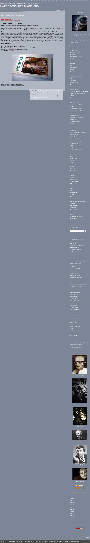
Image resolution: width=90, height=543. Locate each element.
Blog (71, 65)
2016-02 (72, 507)
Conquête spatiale (74, 89)
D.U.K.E (72, 324)
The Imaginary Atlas (74, 307)
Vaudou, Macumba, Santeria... (77, 216)
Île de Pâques (73, 128)
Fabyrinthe (72, 266)
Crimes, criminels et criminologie (77, 93)
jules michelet (38, 94)
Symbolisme (73, 207)
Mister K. (72, 333)
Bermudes (72, 63)
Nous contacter (79, 12)
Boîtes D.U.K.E (73, 67)
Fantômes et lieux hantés (76, 108)
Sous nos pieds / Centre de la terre (78, 201)
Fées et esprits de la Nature (76, 110)
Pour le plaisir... (73, 173)
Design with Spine (74, 294)
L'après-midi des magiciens (19, 6)
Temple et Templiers (74, 209)
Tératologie (72, 212)
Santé (71, 190)
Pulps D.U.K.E (73, 179)
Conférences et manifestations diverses (79, 86)
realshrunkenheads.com (75, 347)
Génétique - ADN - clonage (76, 117)
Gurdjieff (72, 123)
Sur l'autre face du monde (76, 277)
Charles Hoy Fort (74, 82)
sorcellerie (40, 96)
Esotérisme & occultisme (76, 104)
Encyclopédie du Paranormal (77, 245)
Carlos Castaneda (74, 74)
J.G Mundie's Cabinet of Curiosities (78, 300)
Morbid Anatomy (74, 273)
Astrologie (72, 54)
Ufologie (72, 214)
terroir (44, 96)
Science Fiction (73, 192)
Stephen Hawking (74, 205)
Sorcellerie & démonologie (76, 199)
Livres (71, 145)
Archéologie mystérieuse (76, 52)
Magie (71, 147)
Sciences (72, 194)
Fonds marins (73, 113)
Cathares (72, 78)
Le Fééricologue (74, 271)
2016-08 (72, 498)
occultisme (57, 94)
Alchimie (72, 48)
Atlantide (72, 58)
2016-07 (72, 500)
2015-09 (72, 517)
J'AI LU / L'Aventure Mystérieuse (77, 132)
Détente (72, 95)
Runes (71, 188)
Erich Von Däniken (74, 102)
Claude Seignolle (74, 84)
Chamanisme (73, 80)
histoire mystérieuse (52, 96)
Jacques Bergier (74, 134)
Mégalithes (72, 151)
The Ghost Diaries (74, 254)
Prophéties (72, 177)
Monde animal (73, 158)
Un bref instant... (74, 335)
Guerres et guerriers (74, 121)
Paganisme (72, 168)
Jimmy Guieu (73, 138)
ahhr (71, 290)
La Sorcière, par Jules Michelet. (12, 15)
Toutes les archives (74, 520)
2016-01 (72, 509)
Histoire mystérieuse (75, 126)
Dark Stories (73, 243)
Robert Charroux (74, 183)
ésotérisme (51, 94)
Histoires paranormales (75, 249)
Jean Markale (73, 136)
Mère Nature (73, 154)
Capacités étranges (74, 71)
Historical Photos (74, 298)
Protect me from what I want (76, 303)
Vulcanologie (73, 218)
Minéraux (72, 156)
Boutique (72, 69)
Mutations (72, 162)
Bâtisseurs (72, 61)
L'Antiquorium (73, 330)
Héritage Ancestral (74, 247)
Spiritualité (72, 203)
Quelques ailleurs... (74, 181)
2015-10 (72, 515)
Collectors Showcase (75, 292)
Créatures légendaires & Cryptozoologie (79, 91)
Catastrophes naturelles (75, 76)
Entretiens (72, 100)
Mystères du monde (74, 251)
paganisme (34, 96)
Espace (72, 106)
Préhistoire (72, 175)
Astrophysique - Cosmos (76, 56)
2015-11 (72, 513)
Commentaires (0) (42, 97)
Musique (72, 160)
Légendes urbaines (74, 143)
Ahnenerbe (72, 45)
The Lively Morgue (74, 309)
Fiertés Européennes (75, 326)
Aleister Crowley (74, 50)
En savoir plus (76, 541)
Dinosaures (72, 97)
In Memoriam (73, 130)
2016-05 (72, 504)
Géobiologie (73, 119)
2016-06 (72, 502)
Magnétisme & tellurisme (76, 149)
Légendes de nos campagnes (77, 141)
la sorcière (45, 94)
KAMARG (72, 328)
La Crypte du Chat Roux (75, 268)
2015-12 (72, 511)
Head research (73, 296)
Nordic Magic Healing (75, 275)
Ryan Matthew (73, 305)
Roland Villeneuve (74, 186)
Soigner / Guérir (73, 196)
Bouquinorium (73, 322)
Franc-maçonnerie (74, 115)
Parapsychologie (74, 170)
